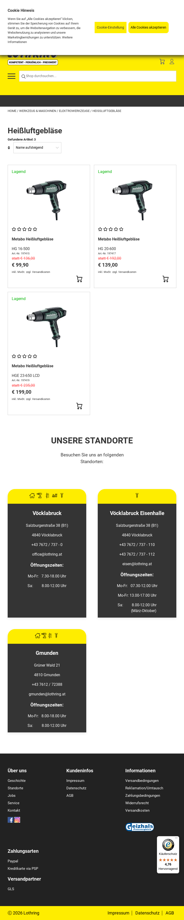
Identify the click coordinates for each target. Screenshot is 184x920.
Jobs (12, 795)
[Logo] (33, 63)
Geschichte (17, 781)
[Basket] (162, 62)
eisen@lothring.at (137, 564)
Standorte (15, 788)
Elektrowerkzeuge (74, 111)
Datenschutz (76, 788)
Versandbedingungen (142, 781)
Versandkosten (137, 810)
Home (12, 111)
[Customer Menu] (172, 62)
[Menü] (176, 839)
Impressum (75, 781)
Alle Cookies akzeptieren (148, 27)
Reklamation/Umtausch (144, 788)
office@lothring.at (47, 554)
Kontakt (14, 810)
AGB (69, 795)
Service (13, 803)
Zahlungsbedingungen (142, 795)
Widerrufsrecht (137, 803)
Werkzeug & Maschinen (38, 111)
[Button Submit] (79, 279)
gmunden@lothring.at (47, 694)
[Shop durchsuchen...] (97, 76)
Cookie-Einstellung (110, 27)
